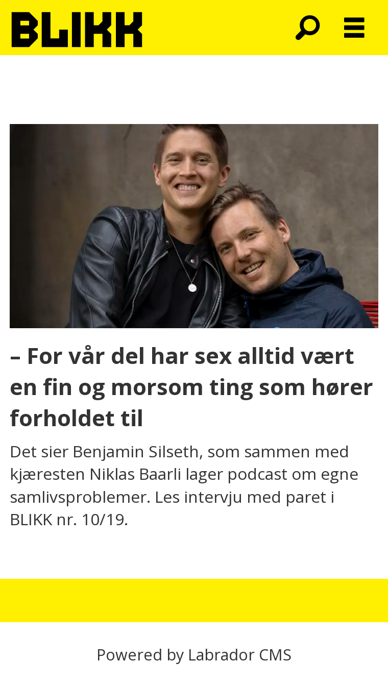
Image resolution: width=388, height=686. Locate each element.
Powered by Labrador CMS (194, 654)
